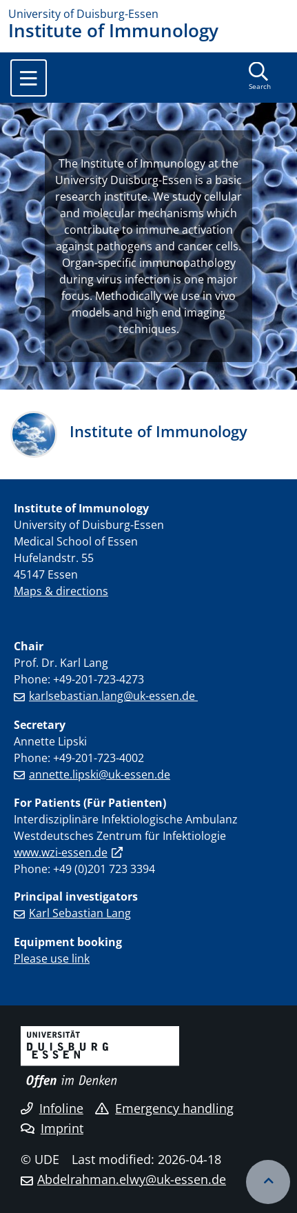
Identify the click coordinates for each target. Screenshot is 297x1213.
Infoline (52, 1108)
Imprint (52, 1128)
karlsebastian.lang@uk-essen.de (113, 695)
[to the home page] (148, 14)
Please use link (52, 958)
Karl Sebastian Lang (80, 913)
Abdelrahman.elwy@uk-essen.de (131, 1179)
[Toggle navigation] (28, 78)
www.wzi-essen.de (60, 852)
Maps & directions (61, 591)
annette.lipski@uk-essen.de (99, 774)
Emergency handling (164, 1108)
